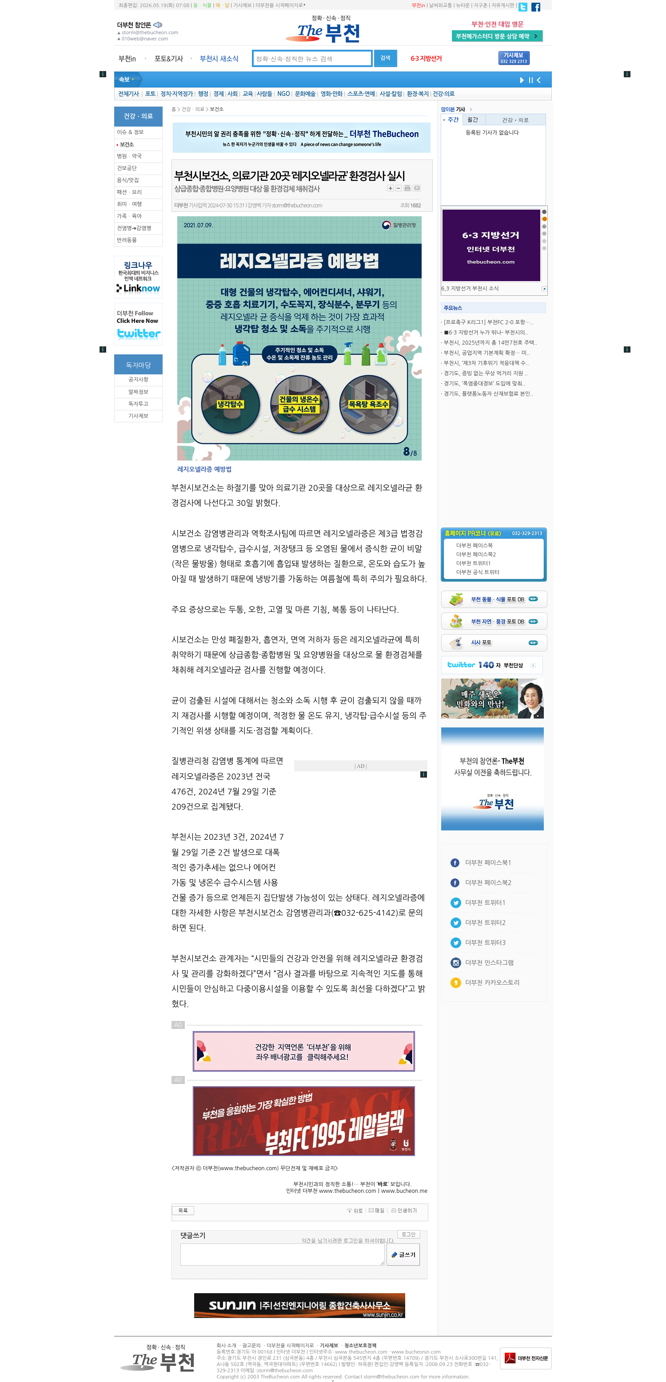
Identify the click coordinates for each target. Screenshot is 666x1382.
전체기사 (128, 94)
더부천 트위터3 (485, 943)
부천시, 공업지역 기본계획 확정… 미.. (487, 353)
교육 (248, 94)
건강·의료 (444, 94)
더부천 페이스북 (474, 545)
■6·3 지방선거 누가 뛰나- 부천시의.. (486, 332)
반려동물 (127, 240)
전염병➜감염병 (134, 228)
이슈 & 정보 (130, 132)
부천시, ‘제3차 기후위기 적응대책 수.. (486, 363)
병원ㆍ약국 (129, 156)
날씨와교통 (440, 5)
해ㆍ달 (222, 5)
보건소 (126, 144)
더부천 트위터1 (473, 563)
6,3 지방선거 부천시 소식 (470, 288)
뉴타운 (463, 5)
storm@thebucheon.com (296, 205)
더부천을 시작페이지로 (280, 5)
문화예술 (305, 94)
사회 (232, 94)
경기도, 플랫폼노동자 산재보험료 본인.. (488, 394)
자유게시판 (502, 5)
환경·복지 (418, 94)
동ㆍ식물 (202, 5)
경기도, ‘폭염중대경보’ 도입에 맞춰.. (484, 383)
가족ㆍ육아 (129, 216)
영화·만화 (331, 94)
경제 (218, 94)
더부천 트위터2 (485, 923)
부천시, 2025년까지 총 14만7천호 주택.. (491, 343)
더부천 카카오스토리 (492, 983)
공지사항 (138, 379)
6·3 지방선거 (426, 59)
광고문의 (251, 1345)
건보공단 (127, 168)
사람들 (264, 94)
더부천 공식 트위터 (477, 572)
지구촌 (480, 5)
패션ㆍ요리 (129, 192)
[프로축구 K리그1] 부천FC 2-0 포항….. (488, 322)
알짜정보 (138, 392)
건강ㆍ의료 (515, 119)
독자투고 (138, 404)
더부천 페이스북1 (488, 863)
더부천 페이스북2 (476, 554)
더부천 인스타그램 (489, 963)
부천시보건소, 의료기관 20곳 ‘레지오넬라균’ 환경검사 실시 (289, 176)
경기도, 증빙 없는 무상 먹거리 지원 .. (486, 373)
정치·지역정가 (176, 94)
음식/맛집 (128, 180)
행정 (203, 94)
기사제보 (242, 5)
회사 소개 (226, 1345)
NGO (283, 94)
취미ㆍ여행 (129, 204)
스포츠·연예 (361, 94)
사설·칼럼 (391, 94)
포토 (150, 94)
